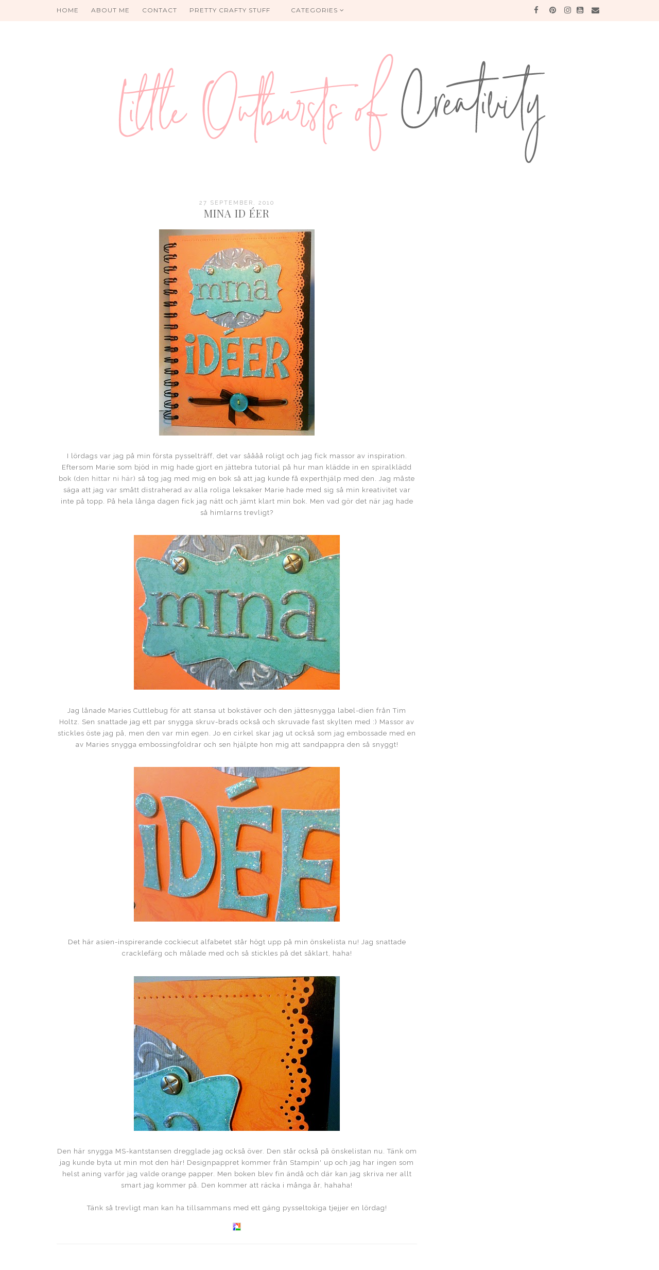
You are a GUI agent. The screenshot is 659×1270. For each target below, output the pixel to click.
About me (110, 10)
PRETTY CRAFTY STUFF (229, 10)
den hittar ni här (104, 478)
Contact (159, 10)
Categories (317, 10)
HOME (68, 10)
